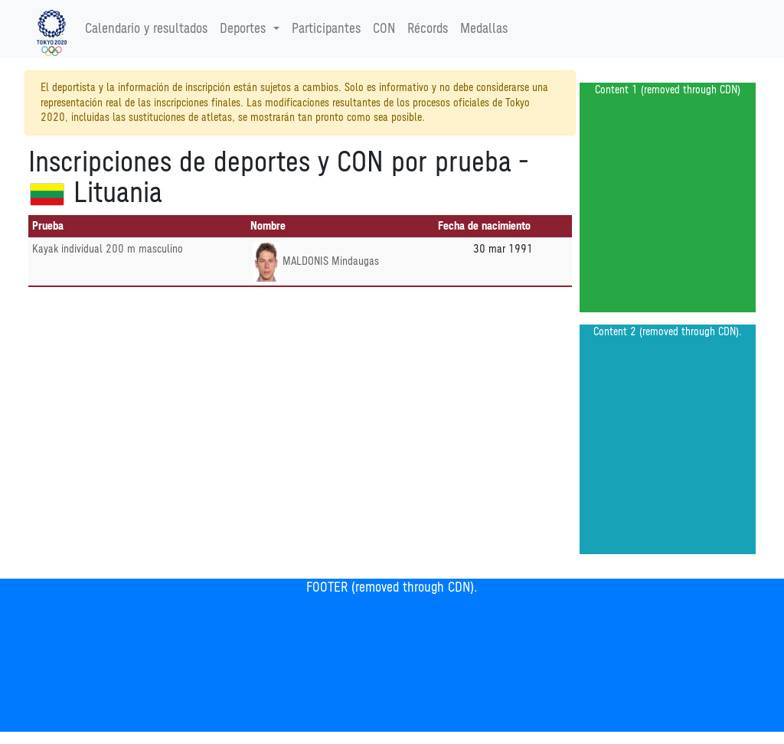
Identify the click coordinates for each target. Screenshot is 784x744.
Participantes (326, 29)
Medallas (484, 29)
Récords (427, 29)
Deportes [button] (245, 29)
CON (384, 29)
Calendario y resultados (146, 29)
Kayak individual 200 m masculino (107, 249)
